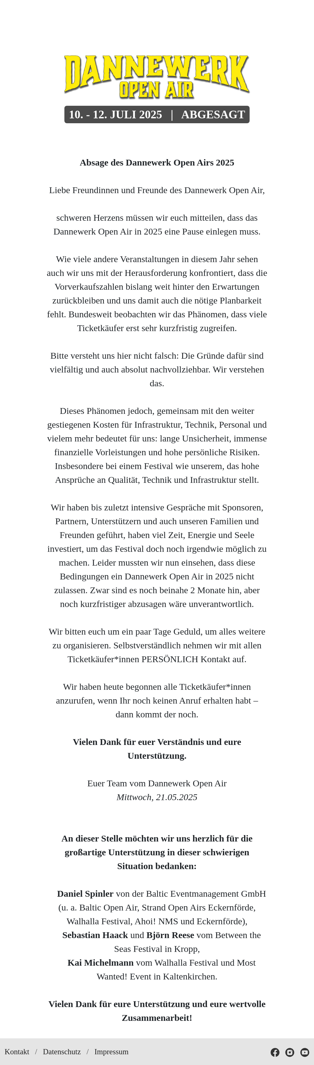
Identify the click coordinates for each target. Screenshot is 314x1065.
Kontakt (17, 1052)
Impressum (111, 1052)
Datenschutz (62, 1052)
